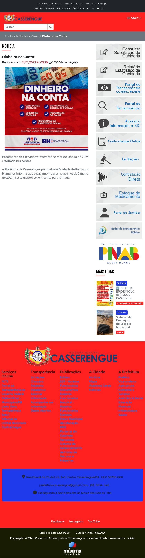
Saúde (122, 414)
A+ (88, 8)
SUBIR (130, 538)
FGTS (5, 381)
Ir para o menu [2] (74, 4)
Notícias (22, 36)
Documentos (69, 389)
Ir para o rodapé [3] (96, 4)
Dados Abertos (41, 410)
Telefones (37, 8)
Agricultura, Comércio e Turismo (126, 389)
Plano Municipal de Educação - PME (71, 423)
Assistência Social (130, 398)
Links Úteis (9, 406)
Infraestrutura (127, 410)
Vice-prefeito (127, 381)
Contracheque (11, 427)
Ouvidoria (49, 8)
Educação (125, 402)
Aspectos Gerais (100, 385)
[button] (50, 27)
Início (9, 36)
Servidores (67, 439)
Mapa (93, 381)
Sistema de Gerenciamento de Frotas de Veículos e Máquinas (71, 452)
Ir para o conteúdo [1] (50, 4)
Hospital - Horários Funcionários (69, 406)
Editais (65, 377)
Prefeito (123, 377)
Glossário (37, 381)
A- (93, 8)
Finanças (124, 406)
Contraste (78, 8)
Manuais (66, 414)
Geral (35, 36)
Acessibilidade (63, 8)
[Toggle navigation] (134, 18)
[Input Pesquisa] (25, 27)
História (94, 377)
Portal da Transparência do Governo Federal (13, 389)
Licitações (38, 377)
